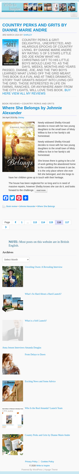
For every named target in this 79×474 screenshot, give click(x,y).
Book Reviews (11, 104)
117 (67, 222)
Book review (11, 206)
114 (43, 222)
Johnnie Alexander (27, 206)
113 (35, 222)
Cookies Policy (47, 461)
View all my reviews (28, 93)
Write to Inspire (43, 465)
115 (51, 222)
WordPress (37, 469)
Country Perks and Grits (38, 104)
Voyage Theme (51, 469)
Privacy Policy (31, 461)
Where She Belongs (46, 206)
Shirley (27, 35)
